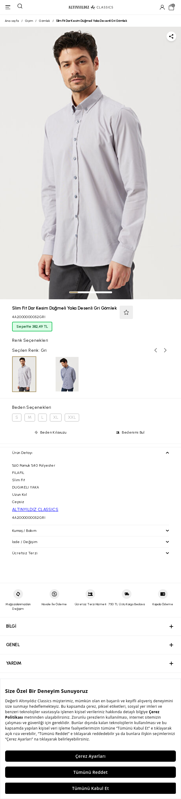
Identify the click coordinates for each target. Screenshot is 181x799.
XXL (72, 417)
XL (55, 417)
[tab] (73, 292)
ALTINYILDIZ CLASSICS (35, 509)
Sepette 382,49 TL (32, 326)
